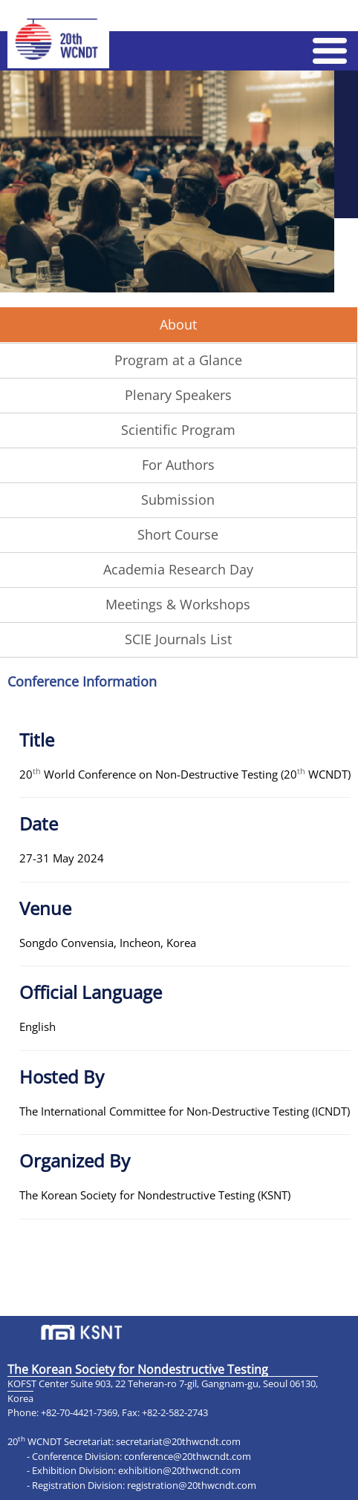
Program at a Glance (178, 360)
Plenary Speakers (178, 395)
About (178, 324)
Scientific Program (178, 430)
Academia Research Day (178, 569)
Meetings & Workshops (177, 604)
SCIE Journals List (178, 639)
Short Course (177, 534)
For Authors (178, 465)
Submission (178, 499)
